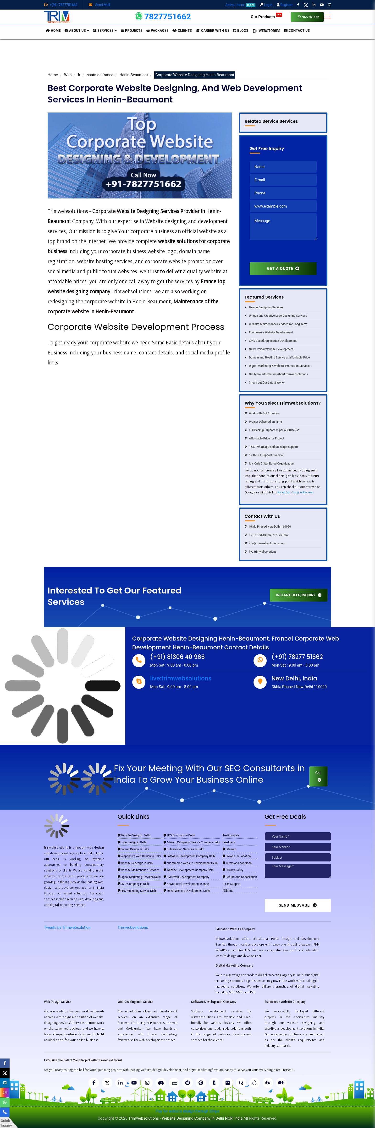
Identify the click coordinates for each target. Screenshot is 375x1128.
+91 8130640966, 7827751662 (266, 535)
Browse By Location (237, 856)
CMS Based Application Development (271, 340)
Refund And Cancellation (240, 877)
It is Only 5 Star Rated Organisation (269, 463)
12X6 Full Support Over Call (264, 455)
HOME (53, 30)
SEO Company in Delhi (179, 835)
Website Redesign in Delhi (135, 863)
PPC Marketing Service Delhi (137, 891)
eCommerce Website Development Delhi (191, 863)
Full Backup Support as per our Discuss (272, 430)
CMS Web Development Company (186, 877)
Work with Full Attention (262, 413)
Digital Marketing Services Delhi (139, 877)
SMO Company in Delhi (134, 884)
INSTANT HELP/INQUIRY (298, 595)
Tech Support (231, 884)
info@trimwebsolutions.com (265, 543)
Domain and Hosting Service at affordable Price (277, 357)
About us (77, 30)
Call (318, 776)
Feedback (229, 842)
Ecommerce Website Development (269, 332)
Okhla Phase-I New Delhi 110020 (268, 526)
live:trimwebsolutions (260, 551)
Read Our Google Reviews (296, 492)
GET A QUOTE (283, 268)
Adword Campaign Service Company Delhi (192, 842)
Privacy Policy (233, 870)
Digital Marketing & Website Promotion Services (277, 366)
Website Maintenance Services (139, 870)
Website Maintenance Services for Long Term (276, 324)
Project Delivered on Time (263, 421)
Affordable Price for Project (264, 438)
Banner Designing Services (264, 307)
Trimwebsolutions (133, 927)
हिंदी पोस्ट (228, 891)
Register (285, 5)
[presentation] (286, 253)
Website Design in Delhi (134, 835)
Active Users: (240, 5)
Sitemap (229, 849)
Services (105, 30)
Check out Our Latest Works (265, 382)
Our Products (266, 16)
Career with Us (213, 30)
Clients (182, 30)
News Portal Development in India (187, 884)
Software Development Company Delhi (189, 856)
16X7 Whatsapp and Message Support (271, 447)
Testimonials (231, 835)
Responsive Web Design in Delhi (139, 856)
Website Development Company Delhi (189, 870)
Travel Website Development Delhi (187, 891)
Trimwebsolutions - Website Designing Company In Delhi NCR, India (185, 1118)
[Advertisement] (187, 57)
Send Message (298, 905)
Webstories (266, 31)
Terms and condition (237, 863)
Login (266, 5)
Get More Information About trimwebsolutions (276, 374)
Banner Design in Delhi (133, 849)
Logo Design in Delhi (132, 842)
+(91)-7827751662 (60, 5)
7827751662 (308, 17)
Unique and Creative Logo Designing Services (276, 315)
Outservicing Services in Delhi (184, 849)
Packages (157, 30)
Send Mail (99, 5)
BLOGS (240, 30)
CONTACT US (297, 30)
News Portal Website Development (269, 349)
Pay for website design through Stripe (187, 1111)
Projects (132, 30)
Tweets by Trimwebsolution (67, 927)
